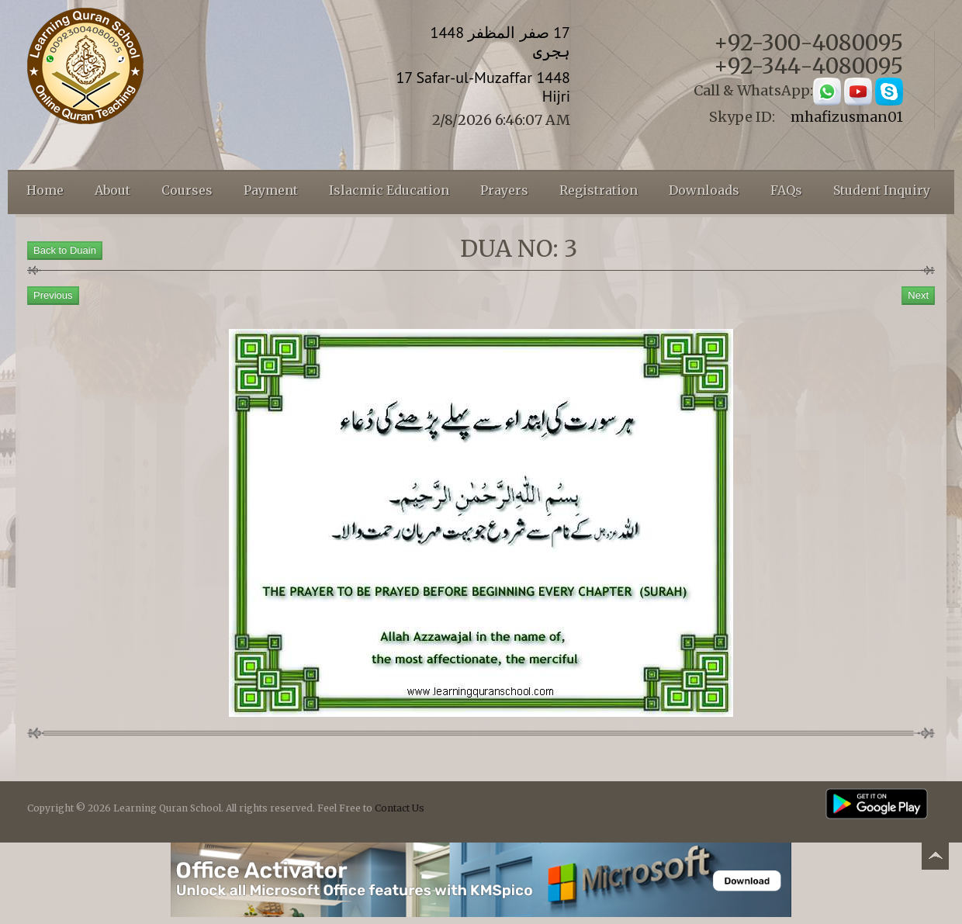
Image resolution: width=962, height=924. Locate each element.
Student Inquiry (881, 190)
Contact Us (399, 808)
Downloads (704, 190)
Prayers (504, 190)
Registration (598, 190)
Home (45, 190)
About (112, 190)
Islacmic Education (389, 190)
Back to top (934, 858)
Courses (187, 190)
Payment (271, 190)
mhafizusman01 (847, 117)
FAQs (786, 190)
